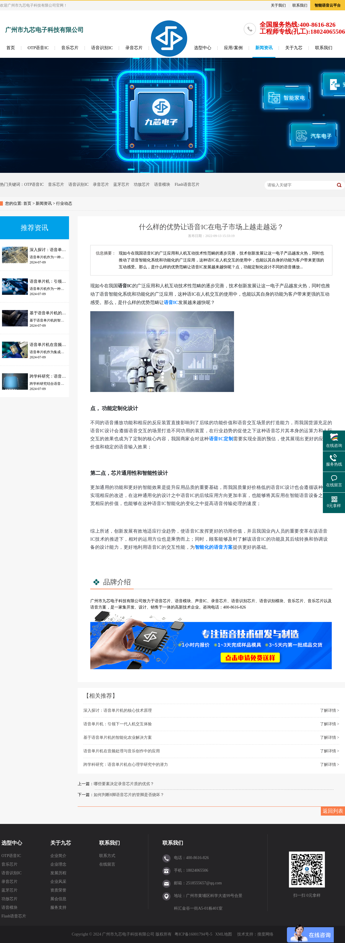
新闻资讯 (264, 47)
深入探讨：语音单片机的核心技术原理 (117, 710)
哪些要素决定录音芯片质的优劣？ (124, 784)
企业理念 (58, 864)
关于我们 (278, 5)
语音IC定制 (221, 438)
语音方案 (98, 607)
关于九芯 (293, 47)
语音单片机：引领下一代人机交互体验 (117, 724)
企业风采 (58, 881)
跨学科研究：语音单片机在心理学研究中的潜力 (125, 764)
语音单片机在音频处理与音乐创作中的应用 (121, 751)
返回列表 (333, 811)
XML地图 (223, 934)
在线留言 (107, 864)
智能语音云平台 (328, 5)
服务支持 (58, 907)
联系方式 (107, 856)
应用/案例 (233, 47)
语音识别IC (102, 47)
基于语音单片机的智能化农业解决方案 (117, 737)
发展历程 (58, 873)
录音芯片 (134, 47)
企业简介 (58, 856)
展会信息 (58, 899)
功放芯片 (142, 184)
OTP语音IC (38, 47)
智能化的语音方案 (214, 547)
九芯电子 (110, 601)
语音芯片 (163, 601)
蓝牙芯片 (121, 184)
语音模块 (162, 184)
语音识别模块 (271, 601)
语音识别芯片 (243, 601)
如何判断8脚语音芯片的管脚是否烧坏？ (129, 795)
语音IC (171, 302)
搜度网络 (265, 934)
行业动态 (64, 203)
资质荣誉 (58, 890)
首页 (10, 47)
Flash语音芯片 (187, 184)
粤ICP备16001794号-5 (193, 934)
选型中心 (202, 47)
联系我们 (299, 5)
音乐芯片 (69, 47)
